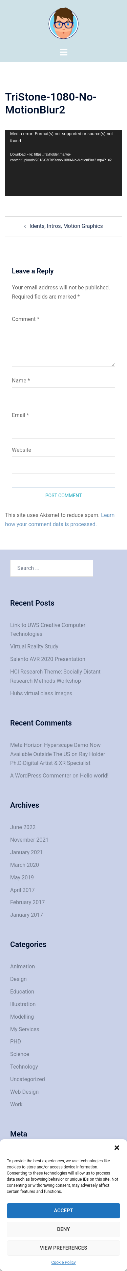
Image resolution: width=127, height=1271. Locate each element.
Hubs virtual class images (41, 693)
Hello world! (94, 775)
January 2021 (26, 852)
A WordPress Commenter (40, 775)
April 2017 (22, 890)
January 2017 (26, 915)
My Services (24, 1029)
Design (18, 979)
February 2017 (27, 902)
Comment (25, 319)
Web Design (24, 1092)
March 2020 (24, 865)
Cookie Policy (63, 1262)
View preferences (63, 1248)
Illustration (23, 1004)
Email (20, 415)
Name (21, 380)
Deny (63, 1229)
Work (16, 1104)
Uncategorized (27, 1079)
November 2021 (29, 840)
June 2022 (23, 827)
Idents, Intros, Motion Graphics (66, 226)
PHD (15, 1041)
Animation (22, 966)
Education (22, 991)
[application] (63, 163)
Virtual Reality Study (34, 646)
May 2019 (22, 877)
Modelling (22, 1017)
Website (21, 450)
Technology (24, 1066)
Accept (63, 1210)
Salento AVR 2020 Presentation (47, 659)
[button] (116, 1147)
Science (19, 1054)
